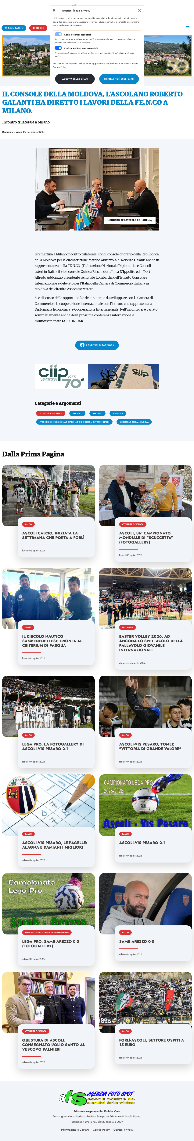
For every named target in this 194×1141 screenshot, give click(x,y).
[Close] (140, 11)
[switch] (58, 48)
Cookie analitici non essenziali (81, 48)
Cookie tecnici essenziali (78, 34)
